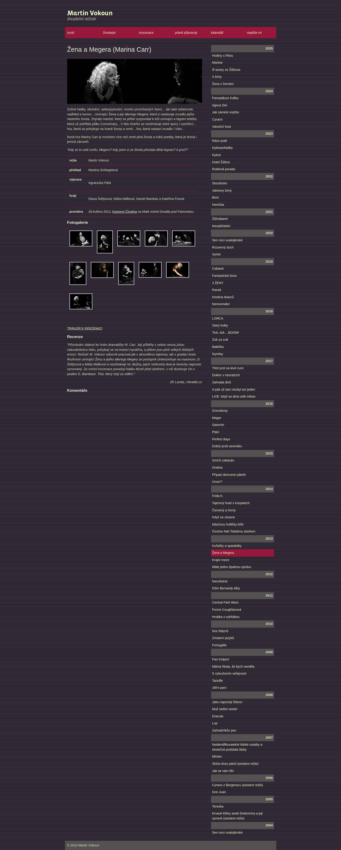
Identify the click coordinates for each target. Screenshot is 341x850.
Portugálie (219, 645)
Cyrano (217, 119)
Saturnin (218, 425)
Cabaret (218, 268)
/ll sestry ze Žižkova (226, 70)
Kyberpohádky (222, 148)
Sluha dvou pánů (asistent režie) (235, 763)
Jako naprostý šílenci (227, 702)
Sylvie (216, 254)
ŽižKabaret (220, 219)
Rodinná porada (223, 169)
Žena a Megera (223, 553)
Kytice (216, 155)
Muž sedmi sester (225, 709)
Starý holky (220, 325)
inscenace (146, 32)
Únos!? (217, 481)
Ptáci (215, 432)
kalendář (217, 32)
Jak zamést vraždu (225, 112)
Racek (216, 290)
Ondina (217, 467)
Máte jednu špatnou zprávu (231, 567)
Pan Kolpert (220, 659)
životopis (109, 32)
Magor (216, 418)
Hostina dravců (223, 297)
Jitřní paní (219, 687)
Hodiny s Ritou (222, 55)
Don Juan (219, 792)
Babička (218, 347)
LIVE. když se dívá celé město (234, 396)
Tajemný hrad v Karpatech (231, 503)
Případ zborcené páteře (229, 474)
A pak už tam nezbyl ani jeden (233, 389)
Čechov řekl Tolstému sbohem (234, 531)
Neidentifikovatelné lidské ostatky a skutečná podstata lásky (237, 747)
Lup (215, 723)
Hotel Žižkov (221, 162)
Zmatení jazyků (223, 638)
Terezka (217, 806)
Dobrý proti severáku (227, 446)
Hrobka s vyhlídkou (226, 617)
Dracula (217, 716)
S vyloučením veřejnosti (229, 673)
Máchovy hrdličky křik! (228, 524)
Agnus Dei (219, 105)
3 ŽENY (217, 283)
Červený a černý (224, 510)
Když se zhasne (223, 517)
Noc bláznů (220, 631)
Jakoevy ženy (222, 190)
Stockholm (219, 183)
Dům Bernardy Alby (226, 588)
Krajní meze (221, 560)
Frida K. (217, 496)
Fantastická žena (224, 275)
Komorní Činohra (124, 211)
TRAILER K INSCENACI (85, 328)
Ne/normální (221, 304)
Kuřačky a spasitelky (227, 546)
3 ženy (217, 76)
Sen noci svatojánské (227, 240)
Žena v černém (223, 84)
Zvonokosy (220, 410)
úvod (70, 32)
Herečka (218, 204)
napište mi (254, 32)
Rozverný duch (223, 247)
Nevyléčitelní (221, 226)
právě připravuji (186, 32)
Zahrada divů (221, 382)
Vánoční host (221, 126)
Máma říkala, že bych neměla (233, 666)
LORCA (217, 318)
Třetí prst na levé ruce (228, 368)
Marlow (217, 62)
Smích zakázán (223, 460)
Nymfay (217, 354)
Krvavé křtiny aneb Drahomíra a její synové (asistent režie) (237, 816)
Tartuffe (217, 680)
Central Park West (225, 602)
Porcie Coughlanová (226, 609)
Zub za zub (220, 339)
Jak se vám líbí (223, 771)
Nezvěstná (219, 581)
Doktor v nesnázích (226, 375)
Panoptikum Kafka (225, 98)
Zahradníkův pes (224, 730)
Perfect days (221, 439)
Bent (215, 197)
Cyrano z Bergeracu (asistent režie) (237, 785)
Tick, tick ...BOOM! (225, 332)
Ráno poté (219, 141)
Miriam (217, 756)
